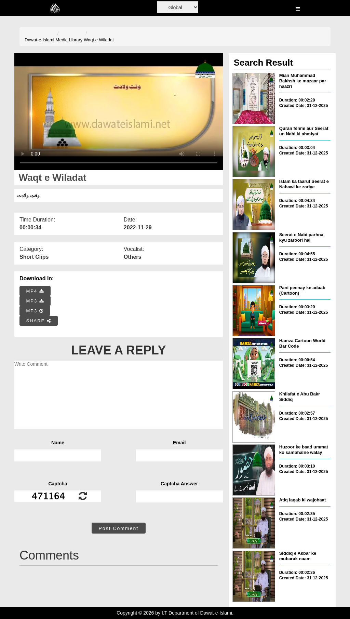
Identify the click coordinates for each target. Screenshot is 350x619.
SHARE (38, 320)
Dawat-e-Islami (39, 39)
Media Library (69, 39)
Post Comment (119, 528)
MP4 (35, 291)
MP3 (35, 301)
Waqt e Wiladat (99, 39)
